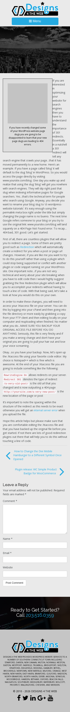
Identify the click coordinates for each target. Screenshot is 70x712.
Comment (10, 501)
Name (8, 538)
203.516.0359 (40, 615)
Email (7, 553)
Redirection (27, 247)
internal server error (46, 410)
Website (8, 567)
